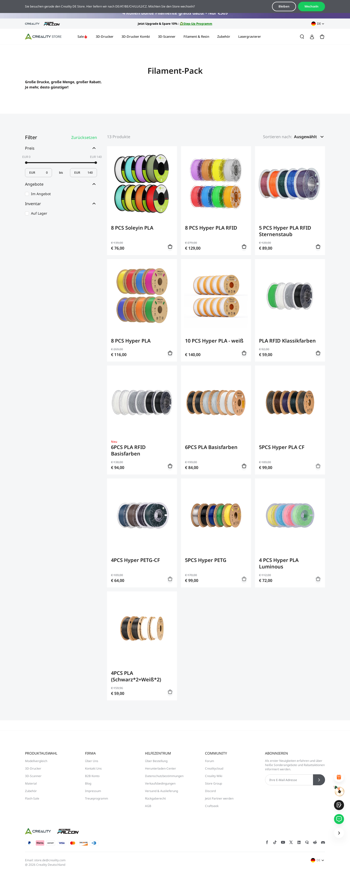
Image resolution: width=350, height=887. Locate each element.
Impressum (93, 791)
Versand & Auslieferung (161, 791)
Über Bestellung (156, 761)
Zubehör (223, 36)
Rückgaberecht (155, 798)
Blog (88, 783)
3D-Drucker (105, 36)
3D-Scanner (167, 36)
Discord (210, 791)
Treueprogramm (96, 798)
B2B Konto (92, 776)
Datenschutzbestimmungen (164, 776)
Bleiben (284, 6)
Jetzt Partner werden (219, 798)
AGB (148, 806)
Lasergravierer (249, 36)
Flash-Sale (32, 798)
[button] (309, 137)
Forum (209, 761)
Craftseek (211, 806)
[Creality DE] (43, 37)
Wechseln (311, 6)
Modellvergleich (36, 761)
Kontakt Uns (93, 768)
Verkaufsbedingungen (160, 783)
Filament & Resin (196, 36)
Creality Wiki (213, 776)
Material (31, 783)
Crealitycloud (214, 768)
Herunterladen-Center (160, 768)
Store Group (213, 783)
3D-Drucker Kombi (136, 36)
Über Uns (91, 761)
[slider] (26, 162)
